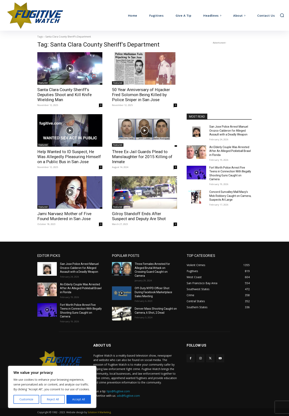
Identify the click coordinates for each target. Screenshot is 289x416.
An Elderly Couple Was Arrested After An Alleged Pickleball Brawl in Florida (230, 151)
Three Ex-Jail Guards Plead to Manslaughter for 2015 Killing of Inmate (142, 156)
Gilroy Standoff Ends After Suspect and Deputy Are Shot (139, 216)
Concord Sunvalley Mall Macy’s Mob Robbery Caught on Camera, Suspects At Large (230, 195)
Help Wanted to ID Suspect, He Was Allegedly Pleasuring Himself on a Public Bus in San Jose (69, 156)
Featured (43, 82)
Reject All (53, 399)
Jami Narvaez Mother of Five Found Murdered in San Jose (64, 216)
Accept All (78, 399)
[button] (282, 15)
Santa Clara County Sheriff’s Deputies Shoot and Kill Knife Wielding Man (64, 94)
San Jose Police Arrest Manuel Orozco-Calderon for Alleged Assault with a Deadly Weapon (228, 130)
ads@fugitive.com (128, 396)
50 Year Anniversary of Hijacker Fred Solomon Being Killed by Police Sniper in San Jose (141, 94)
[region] (52, 387)
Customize (26, 399)
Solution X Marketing (99, 412)
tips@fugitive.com (118, 391)
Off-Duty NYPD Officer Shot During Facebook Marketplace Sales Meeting (153, 292)
